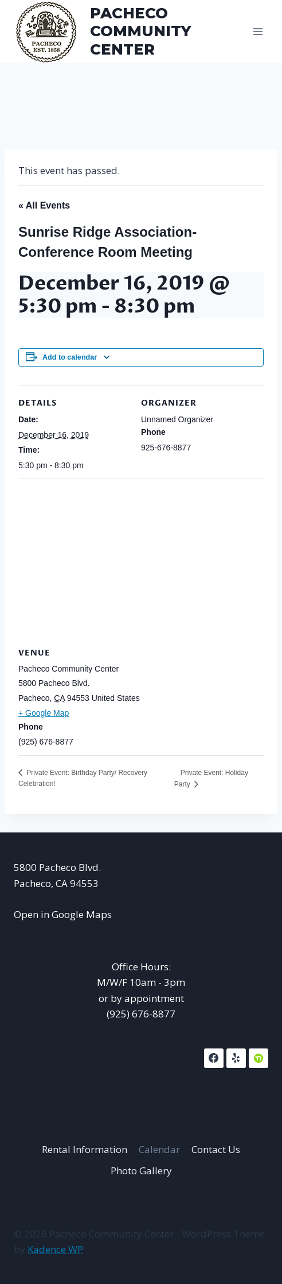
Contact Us (215, 1149)
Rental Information (84, 1149)
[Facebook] (214, 1058)
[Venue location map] (141, 561)
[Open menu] (257, 31)
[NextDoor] (258, 1058)
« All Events (44, 205)
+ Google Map (43, 713)
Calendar (159, 1149)
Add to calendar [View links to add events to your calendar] (69, 357)
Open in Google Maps (63, 914)
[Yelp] (236, 1058)
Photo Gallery (141, 1170)
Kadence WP (55, 1249)
